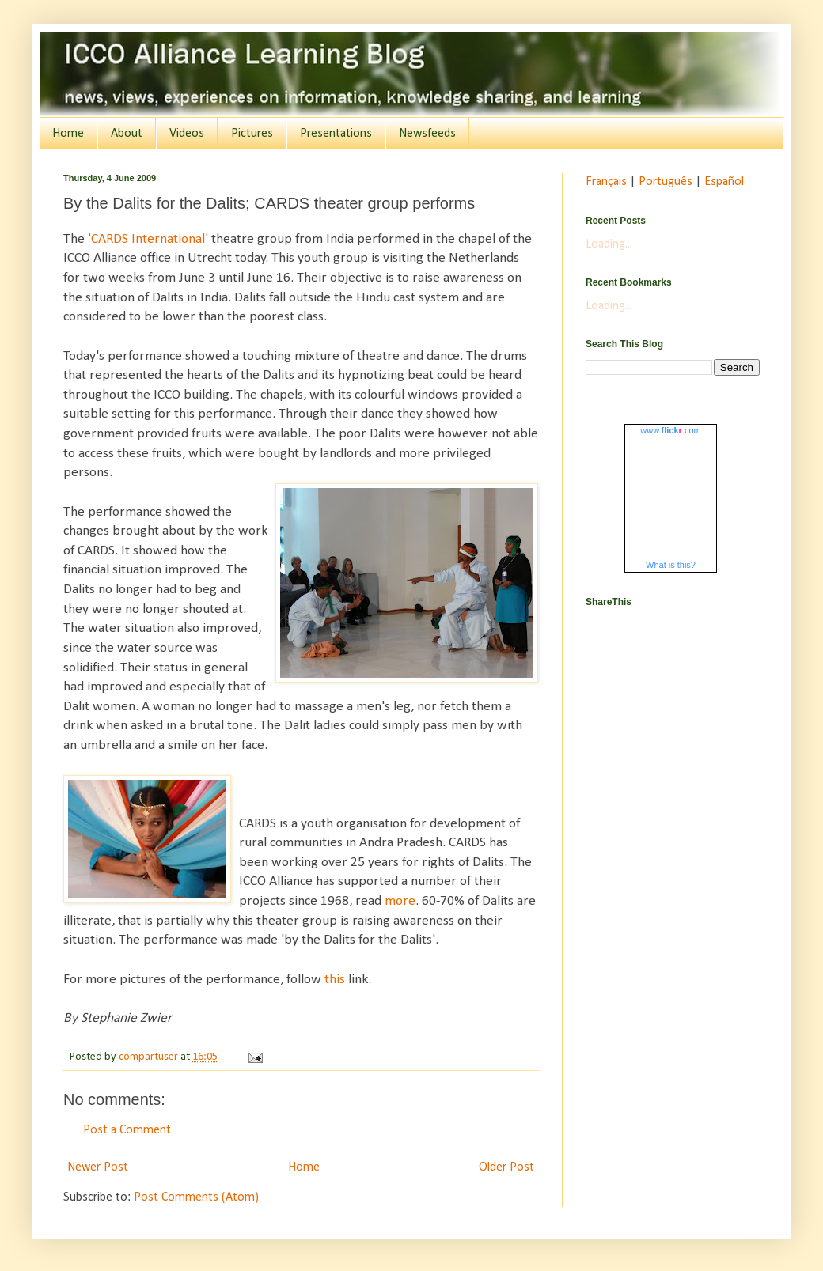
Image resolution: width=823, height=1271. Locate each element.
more (400, 901)
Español (724, 182)
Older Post (506, 1167)
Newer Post (97, 1167)
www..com (670, 430)
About (126, 133)
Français (606, 182)
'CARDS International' (149, 239)
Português (665, 182)
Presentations (336, 133)
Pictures (252, 133)
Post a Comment (127, 1130)
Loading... (609, 244)
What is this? (671, 564)
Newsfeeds (427, 133)
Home (68, 133)
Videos (186, 133)
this (334, 979)
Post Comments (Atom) (196, 1197)
